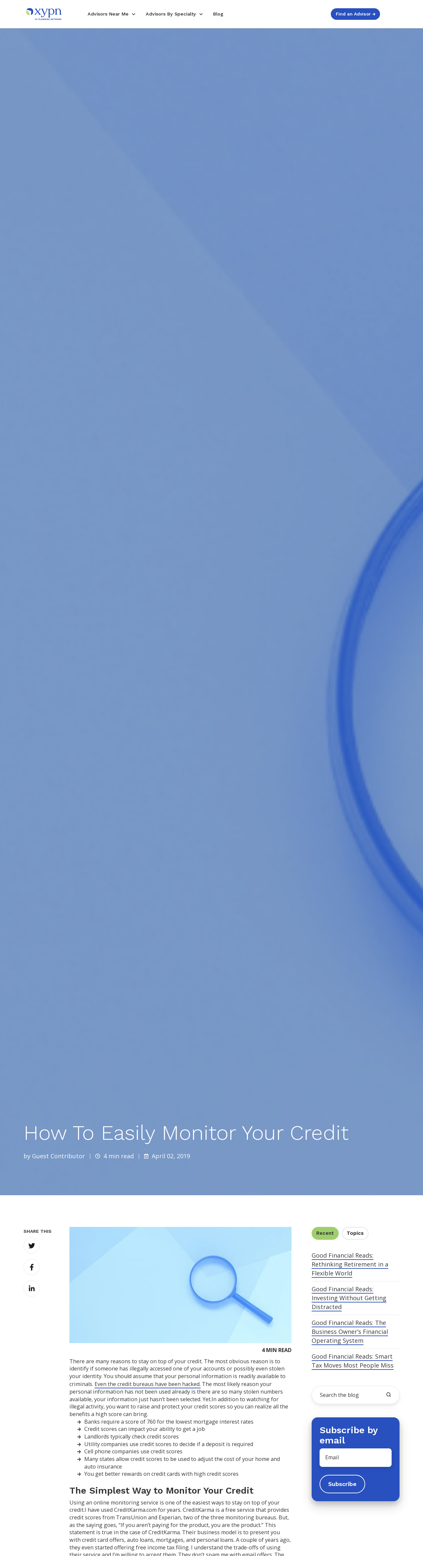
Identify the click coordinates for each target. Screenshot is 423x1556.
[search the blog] (389, 1395)
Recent (325, 1233)
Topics (355, 1233)
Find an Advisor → (355, 14)
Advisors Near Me (108, 14)
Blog (218, 14)
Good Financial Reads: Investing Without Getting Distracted (349, 1298)
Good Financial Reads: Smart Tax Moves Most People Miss (353, 1360)
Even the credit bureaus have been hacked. (148, 1384)
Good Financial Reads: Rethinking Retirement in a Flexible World (350, 1264)
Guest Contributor (58, 1156)
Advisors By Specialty (171, 14)
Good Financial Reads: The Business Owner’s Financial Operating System (350, 1331)
